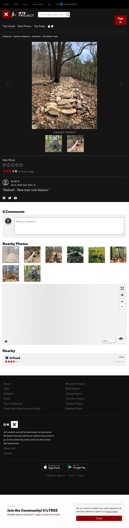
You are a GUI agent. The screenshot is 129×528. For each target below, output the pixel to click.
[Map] (64, 314)
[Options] (121, 339)
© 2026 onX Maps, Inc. (56, 475)
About (7, 383)
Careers (8, 453)
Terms (71, 475)
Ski (49, 4)
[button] (4, 198)
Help (6, 388)
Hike (25, 4)
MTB (16, 4)
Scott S (15, 181)
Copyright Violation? (64, 132)
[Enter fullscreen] (122, 288)
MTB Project (72, 388)
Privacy (80, 475)
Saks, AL (31, 185)
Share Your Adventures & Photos (22, 408)
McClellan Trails (50, 36)
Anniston (36, 36)
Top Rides (39, 26)
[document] (99, 514)
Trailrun (38, 4)
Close (99, 518)
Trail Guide (9, 26)
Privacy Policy (112, 512)
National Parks (74, 408)
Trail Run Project (75, 398)
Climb (6, 4)
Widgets (8, 393)
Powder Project (74, 403)
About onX (10, 448)
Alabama (7, 36)
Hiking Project (74, 393)
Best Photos (24, 26)
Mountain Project (75, 383)
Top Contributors (13, 403)
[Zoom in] (122, 301)
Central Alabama (21, 36)
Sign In (120, 20)
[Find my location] (122, 295)
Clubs (7, 398)
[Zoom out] (122, 306)
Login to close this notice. (47, 514)
